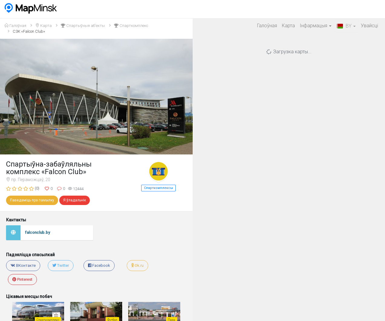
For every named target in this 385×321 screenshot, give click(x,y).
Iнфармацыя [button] (315, 25)
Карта (288, 25)
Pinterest (22, 279)
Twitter (60, 265)
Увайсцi (369, 25)
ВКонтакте (23, 265)
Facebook (99, 265)
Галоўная (267, 25)
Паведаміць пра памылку (32, 200)
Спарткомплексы (158, 188)
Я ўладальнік (74, 200)
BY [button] (346, 26)
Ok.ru (137, 265)
